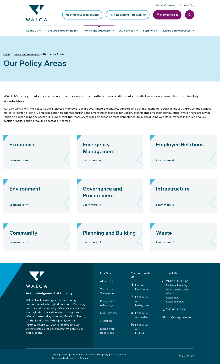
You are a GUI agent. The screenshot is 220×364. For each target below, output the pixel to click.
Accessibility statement (64, 358)
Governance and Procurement (102, 191)
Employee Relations (180, 143)
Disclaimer (77, 354)
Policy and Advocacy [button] (97, 29)
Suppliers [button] (149, 29)
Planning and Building (109, 232)
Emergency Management (99, 146)
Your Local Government (108, 291)
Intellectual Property (97, 354)
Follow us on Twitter (140, 315)
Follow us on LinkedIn (139, 329)
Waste (164, 232)
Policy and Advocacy (107, 303)
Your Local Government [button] (61, 29)
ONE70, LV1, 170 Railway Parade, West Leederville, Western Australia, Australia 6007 (175, 291)
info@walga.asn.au (176, 317)
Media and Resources (107, 331)
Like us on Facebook (139, 287)
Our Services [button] (127, 29)
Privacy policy (118, 354)
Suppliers (106, 320)
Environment (24, 187)
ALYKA (190, 356)
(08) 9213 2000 (174, 309)
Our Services (108, 313)
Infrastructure (173, 187)
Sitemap (84, 358)
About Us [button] (32, 29)
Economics (22, 143)
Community (23, 232)
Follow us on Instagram (140, 301)
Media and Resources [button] (177, 29)
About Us (106, 281)
